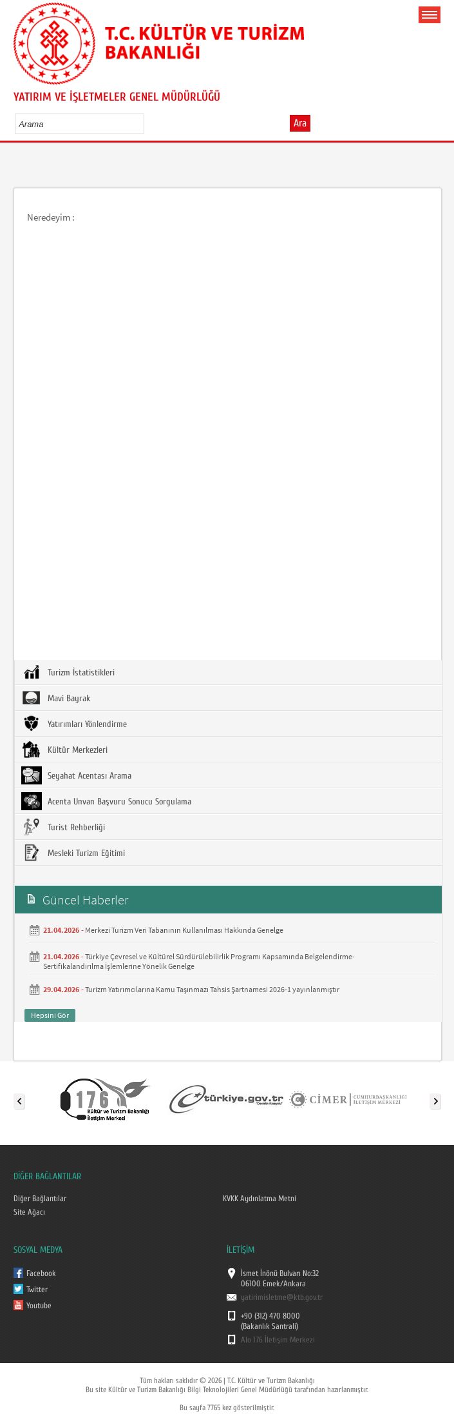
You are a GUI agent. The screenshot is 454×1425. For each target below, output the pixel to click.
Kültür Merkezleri (64, 750)
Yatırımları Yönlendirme (74, 724)
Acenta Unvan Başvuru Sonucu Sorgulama (106, 801)
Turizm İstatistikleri (68, 672)
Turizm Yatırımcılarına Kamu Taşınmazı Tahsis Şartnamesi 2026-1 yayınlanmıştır (212, 989)
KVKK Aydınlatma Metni (259, 1198)
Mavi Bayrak (55, 698)
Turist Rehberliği (63, 827)
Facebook (41, 1273)
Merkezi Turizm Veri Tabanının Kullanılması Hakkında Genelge (184, 930)
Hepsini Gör (50, 1015)
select (148, 124)
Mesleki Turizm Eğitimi (73, 853)
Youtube (39, 1305)
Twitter (37, 1289)
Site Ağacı (29, 1212)
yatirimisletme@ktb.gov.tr (282, 1297)
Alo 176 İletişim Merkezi (278, 1339)
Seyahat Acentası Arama (76, 775)
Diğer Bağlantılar (40, 1198)
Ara (300, 123)
